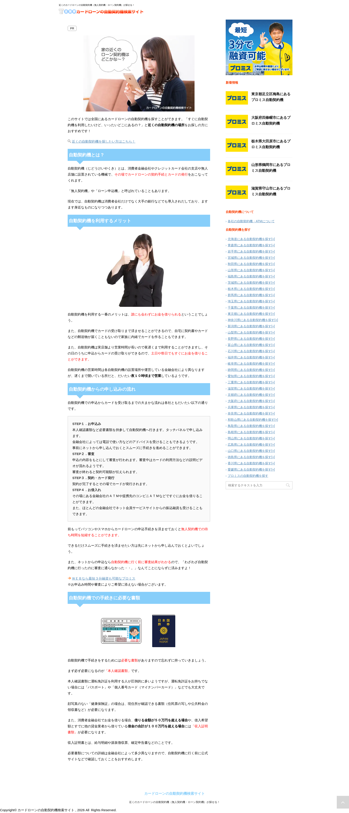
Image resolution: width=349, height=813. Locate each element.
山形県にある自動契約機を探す (249, 270)
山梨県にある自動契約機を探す (249, 332)
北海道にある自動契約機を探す (249, 239)
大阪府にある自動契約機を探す (249, 401)
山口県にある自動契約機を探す (249, 451)
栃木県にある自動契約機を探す (249, 289)
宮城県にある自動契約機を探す (249, 257)
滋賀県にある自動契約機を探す (249, 388)
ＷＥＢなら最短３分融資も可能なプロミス (103, 578)
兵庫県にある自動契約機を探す (249, 407)
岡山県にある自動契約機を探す (249, 438)
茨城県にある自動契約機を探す (249, 282)
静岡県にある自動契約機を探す (249, 370)
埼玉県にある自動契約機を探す (249, 301)
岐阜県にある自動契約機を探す (249, 363)
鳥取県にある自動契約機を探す (249, 426)
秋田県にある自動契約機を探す (249, 264)
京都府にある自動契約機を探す (249, 394)
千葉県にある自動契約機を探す (249, 307)
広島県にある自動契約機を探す (249, 444)
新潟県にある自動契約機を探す (249, 326)
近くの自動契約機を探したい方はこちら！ (103, 141)
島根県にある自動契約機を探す (249, 432)
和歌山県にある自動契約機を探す (251, 419)
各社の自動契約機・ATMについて (251, 221)
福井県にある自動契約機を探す (249, 357)
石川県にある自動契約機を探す (249, 351)
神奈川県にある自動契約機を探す (251, 320)
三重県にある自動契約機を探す (249, 382)
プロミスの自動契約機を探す (248, 475)
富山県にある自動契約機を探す (249, 345)
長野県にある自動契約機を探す (249, 338)
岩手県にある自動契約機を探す (249, 251)
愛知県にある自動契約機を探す (249, 376)
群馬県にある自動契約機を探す (249, 295)
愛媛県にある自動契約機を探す (249, 469)
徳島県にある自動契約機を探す (249, 457)
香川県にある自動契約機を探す (249, 463)
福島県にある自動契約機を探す (249, 276)
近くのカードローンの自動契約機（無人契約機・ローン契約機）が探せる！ (174, 804)
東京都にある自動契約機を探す (249, 313)
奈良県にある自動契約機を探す (249, 413)
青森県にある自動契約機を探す (249, 245)
